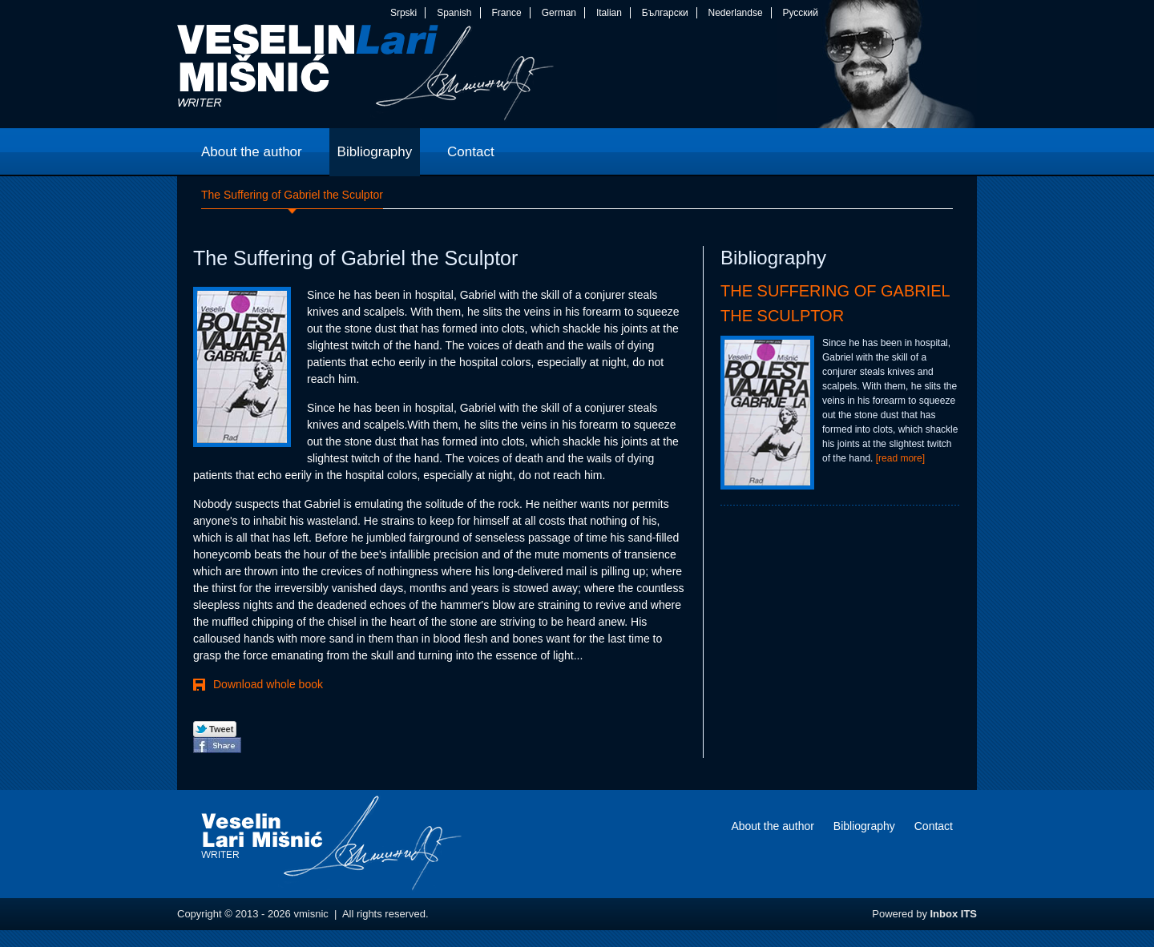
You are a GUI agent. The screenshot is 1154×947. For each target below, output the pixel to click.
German (559, 12)
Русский (800, 12)
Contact (933, 826)
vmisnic (366, 76)
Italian (609, 12)
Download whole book (268, 684)
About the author (772, 826)
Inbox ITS (954, 914)
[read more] (900, 458)
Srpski (403, 12)
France (506, 12)
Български (665, 12)
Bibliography (864, 826)
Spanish (454, 12)
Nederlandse (735, 12)
